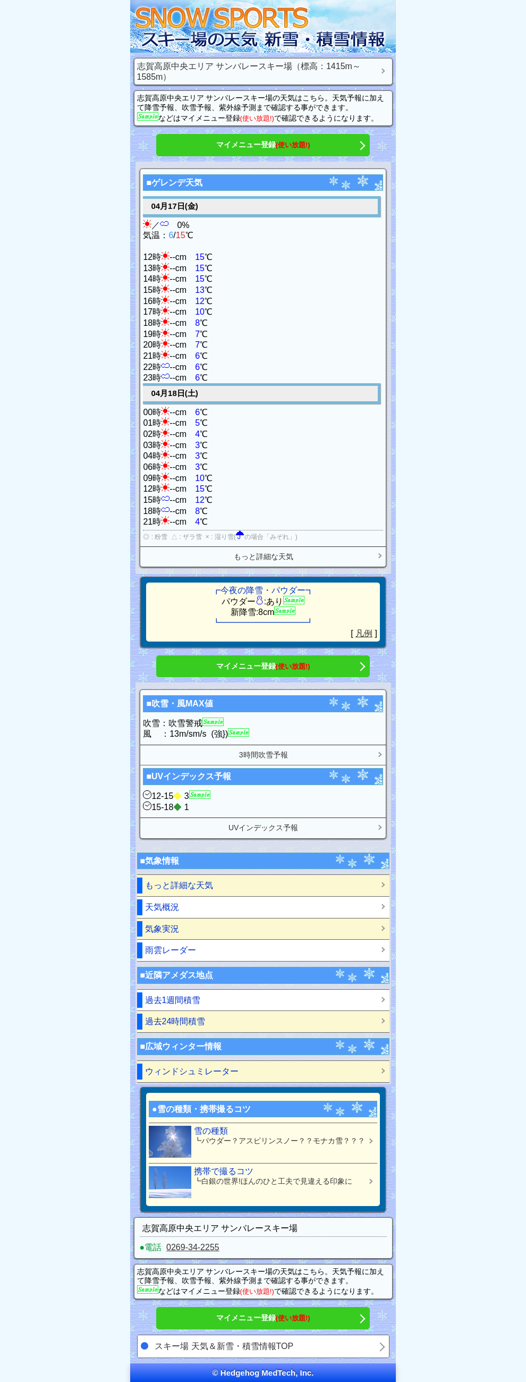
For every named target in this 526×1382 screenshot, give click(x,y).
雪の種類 (259, 1142)
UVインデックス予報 (263, 827)
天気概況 (162, 907)
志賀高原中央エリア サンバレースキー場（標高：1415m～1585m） (249, 71)
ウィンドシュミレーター (192, 1071)
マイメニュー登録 (263, 144)
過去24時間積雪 (175, 1021)
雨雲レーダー (170, 950)
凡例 (363, 633)
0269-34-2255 (192, 1247)
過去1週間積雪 (173, 1000)
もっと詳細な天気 (263, 556)
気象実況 (162, 928)
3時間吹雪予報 (263, 755)
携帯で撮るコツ (259, 1182)
